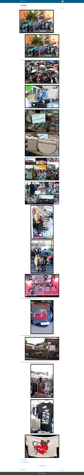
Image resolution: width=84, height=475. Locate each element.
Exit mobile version (42, 473)
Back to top (62, 470)
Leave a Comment (42, 465)
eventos (23, 462)
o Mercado (27, 462)
